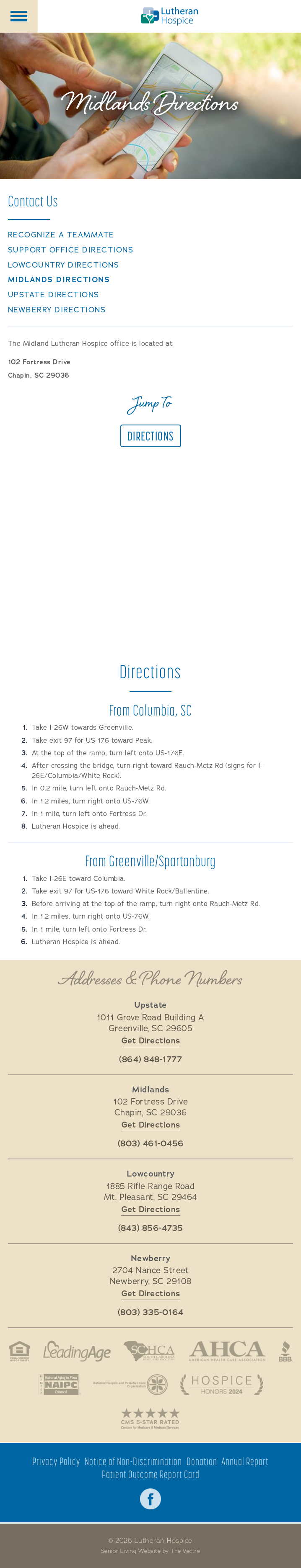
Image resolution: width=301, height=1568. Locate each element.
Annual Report (245, 1461)
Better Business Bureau (286, 1351)
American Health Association (226, 1351)
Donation (202, 1461)
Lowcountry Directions (63, 265)
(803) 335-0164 (151, 1312)
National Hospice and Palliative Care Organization (130, 1384)
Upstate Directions (53, 295)
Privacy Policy (56, 1461)
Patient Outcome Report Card (151, 1474)
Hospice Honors (221, 1384)
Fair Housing (19, 1351)
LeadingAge (77, 1351)
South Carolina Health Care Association (149, 1351)
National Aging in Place (59, 1384)
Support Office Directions (71, 250)
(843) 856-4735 (150, 1228)
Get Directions (150, 1040)
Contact (33, 200)
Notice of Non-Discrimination (133, 1461)
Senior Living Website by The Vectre (150, 1551)
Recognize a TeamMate (61, 235)
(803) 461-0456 (151, 1144)
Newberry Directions (57, 310)
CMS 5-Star (150, 1418)
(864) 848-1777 (150, 1060)
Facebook (150, 1498)
